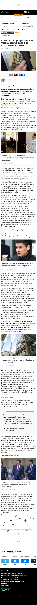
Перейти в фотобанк (19, 72)
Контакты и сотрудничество (8, 573)
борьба (21, 534)
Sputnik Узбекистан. (8, 105)
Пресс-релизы (5, 575)
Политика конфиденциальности (18, 575)
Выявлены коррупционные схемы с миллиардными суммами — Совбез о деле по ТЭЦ (18, 360)
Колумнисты (17, 530)
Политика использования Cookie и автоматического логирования (10, 578)
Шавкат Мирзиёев (6, 534)
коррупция (14, 534)
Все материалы (9, 81)
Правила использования (14, 571)
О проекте (4, 571)
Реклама (19, 573)
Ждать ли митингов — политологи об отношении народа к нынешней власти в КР (18, 484)
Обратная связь (5, 585)
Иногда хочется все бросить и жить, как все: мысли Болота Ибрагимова (17, 264)
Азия (23, 530)
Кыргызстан (4, 556)
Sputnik (3, 72)
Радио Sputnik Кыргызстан (27, 556)
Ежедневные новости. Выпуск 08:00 (10, 25)
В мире (9, 530)
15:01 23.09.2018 (5, 48)
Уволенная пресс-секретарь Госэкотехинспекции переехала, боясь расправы (18, 157)
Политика (4, 530)
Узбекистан (28, 530)
